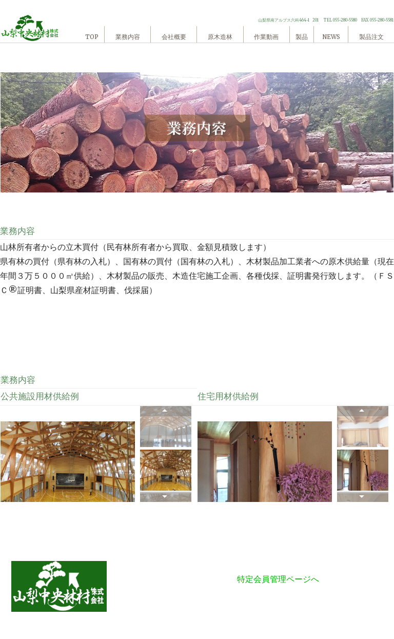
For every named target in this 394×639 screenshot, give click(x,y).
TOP (91, 37)
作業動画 (266, 37)
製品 (302, 37)
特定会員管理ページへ (278, 579)
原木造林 (220, 37)
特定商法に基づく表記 (278, 564)
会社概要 (174, 37)
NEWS (331, 37)
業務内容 (127, 37)
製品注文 (371, 37)
